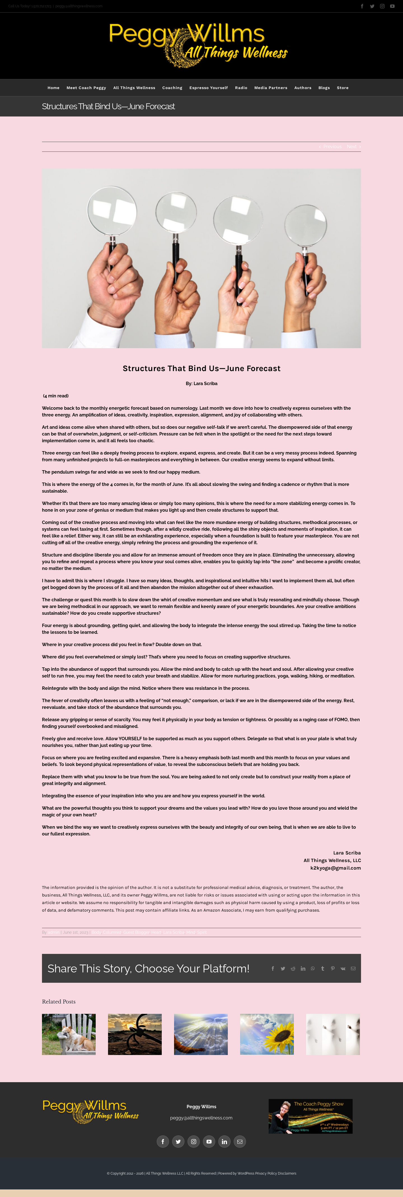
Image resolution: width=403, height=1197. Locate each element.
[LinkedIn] (224, 1141)
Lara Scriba (173, 932)
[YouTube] (209, 1141)
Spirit (202, 932)
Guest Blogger (136, 932)
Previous (333, 146)
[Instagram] (194, 1141)
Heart (156, 932)
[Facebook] (163, 1141)
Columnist (112, 932)
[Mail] (240, 1141)
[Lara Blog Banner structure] (201, 258)
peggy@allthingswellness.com (78, 6)
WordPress (246, 1173)
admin (53, 932)
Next (352, 146)
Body (96, 932)
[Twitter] (178, 1141)
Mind (190, 932)
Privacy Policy (266, 1173)
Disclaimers (287, 1173)
